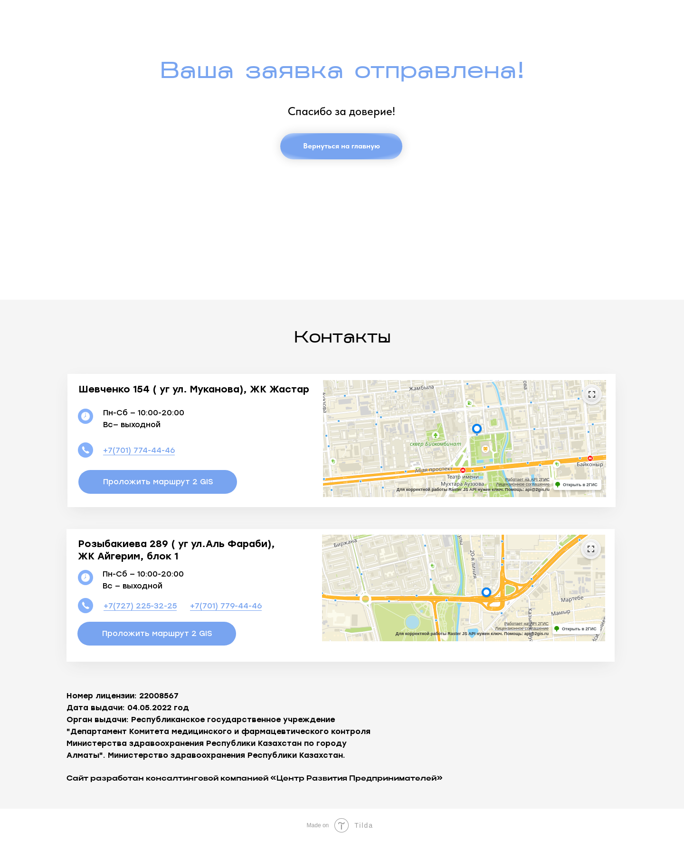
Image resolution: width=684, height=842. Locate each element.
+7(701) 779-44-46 (226, 605)
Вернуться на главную (341, 145)
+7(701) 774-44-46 (139, 450)
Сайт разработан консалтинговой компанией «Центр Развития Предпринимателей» (254, 779)
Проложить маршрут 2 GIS (158, 481)
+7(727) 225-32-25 (140, 605)
